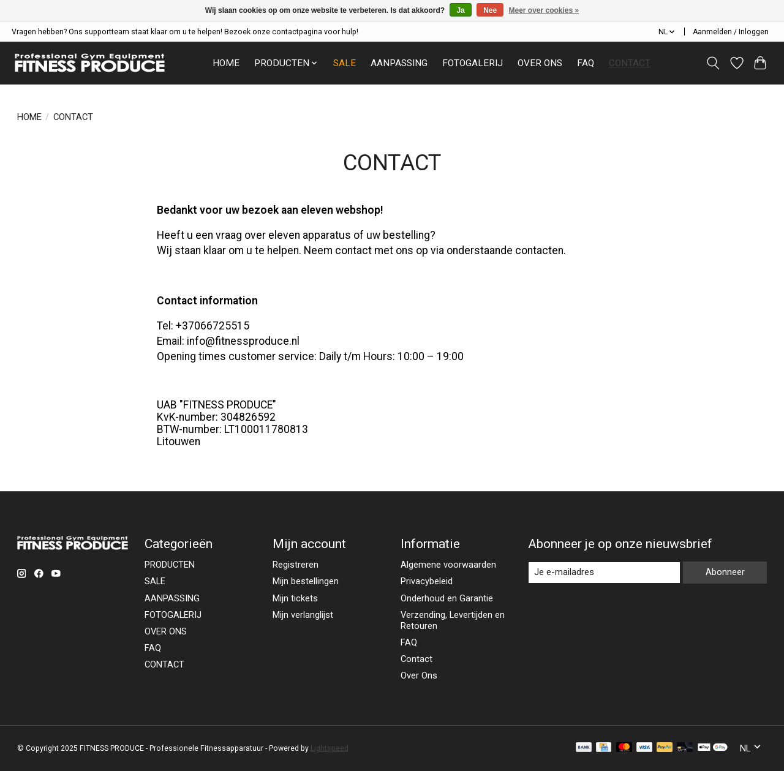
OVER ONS (540, 63)
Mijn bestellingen (306, 581)
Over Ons (419, 675)
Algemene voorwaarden (448, 564)
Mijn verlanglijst (303, 614)
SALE (344, 63)
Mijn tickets (295, 598)
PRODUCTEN (170, 564)
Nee (490, 10)
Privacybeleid (427, 581)
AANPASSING (399, 63)
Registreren (295, 564)
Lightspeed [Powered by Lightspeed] (330, 748)
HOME (226, 63)
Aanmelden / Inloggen (731, 32)
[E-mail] (604, 573)
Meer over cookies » (544, 10)
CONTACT (629, 63)
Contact (416, 658)
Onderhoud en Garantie (447, 598)
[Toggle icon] (713, 63)
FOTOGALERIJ (472, 63)
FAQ (585, 63)
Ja (460, 10)
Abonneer (725, 571)
